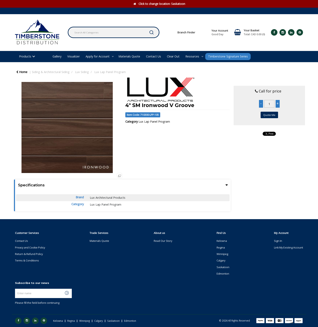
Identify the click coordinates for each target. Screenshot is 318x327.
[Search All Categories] (113, 32)
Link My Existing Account (288, 247)
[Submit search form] (151, 32)
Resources (192, 56)
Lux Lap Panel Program (110, 72)
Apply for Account (98, 56)
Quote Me (269, 115)
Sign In (278, 241)
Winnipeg (222, 254)
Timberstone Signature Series (228, 56)
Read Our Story (163, 241)
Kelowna (222, 241)
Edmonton (223, 273)
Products (25, 56)
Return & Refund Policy (29, 254)
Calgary (221, 260)
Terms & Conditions (27, 260)
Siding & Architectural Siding (51, 72)
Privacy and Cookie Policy (30, 247)
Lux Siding (82, 72)
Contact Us (153, 56)
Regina (221, 247)
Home (21, 72)
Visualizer (73, 56)
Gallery (57, 56)
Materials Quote (129, 56)
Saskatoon (223, 267)
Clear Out (173, 56)
